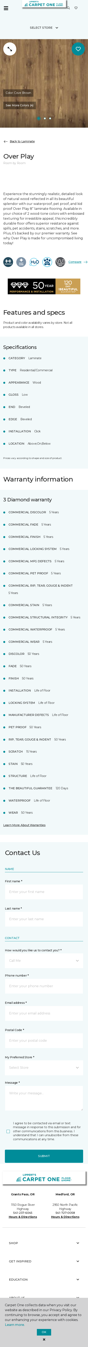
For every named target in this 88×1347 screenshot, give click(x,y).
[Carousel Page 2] (45, 118)
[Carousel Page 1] (39, 118)
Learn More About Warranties (24, 825)
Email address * (16, 1002)
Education (44, 1279)
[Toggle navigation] (6, 8)
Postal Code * (14, 1030)
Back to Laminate (19, 141)
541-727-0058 (65, 1213)
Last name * (13, 908)
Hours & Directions (23, 1217)
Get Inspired (44, 1261)
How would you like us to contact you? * (33, 950)
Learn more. (15, 1325)
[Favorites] (76, 8)
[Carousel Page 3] (50, 118)
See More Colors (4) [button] (19, 105)
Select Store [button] (41, 28)
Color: (18, 93)
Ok (44, 1332)
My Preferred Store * (19, 1057)
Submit (44, 1156)
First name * (13, 881)
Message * (12, 1082)
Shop (44, 1243)
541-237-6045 (22, 1213)
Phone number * (17, 975)
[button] (68, 8)
